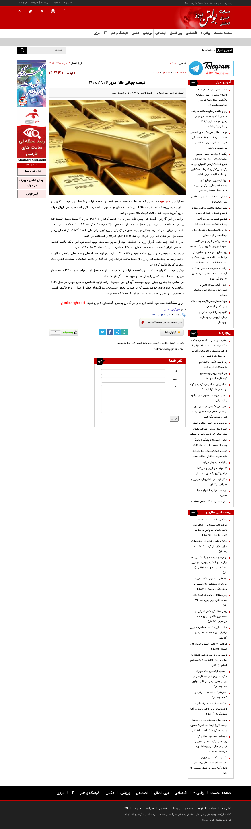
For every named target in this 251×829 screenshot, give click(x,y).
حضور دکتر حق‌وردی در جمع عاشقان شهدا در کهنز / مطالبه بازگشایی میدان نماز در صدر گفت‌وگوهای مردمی (211, 97)
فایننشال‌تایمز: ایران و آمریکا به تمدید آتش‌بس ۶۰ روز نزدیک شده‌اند (208, 243)
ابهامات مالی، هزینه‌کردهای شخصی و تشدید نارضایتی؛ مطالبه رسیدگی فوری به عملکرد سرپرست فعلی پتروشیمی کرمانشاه (208, 140)
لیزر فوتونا (32, 194)
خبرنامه (34, 2)
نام (176, 371)
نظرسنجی (163, 808)
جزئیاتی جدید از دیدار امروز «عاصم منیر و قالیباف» (209, 199)
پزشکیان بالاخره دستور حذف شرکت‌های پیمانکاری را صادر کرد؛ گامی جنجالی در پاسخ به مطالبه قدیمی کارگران (210, 527)
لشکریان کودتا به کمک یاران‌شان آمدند (210, 695)
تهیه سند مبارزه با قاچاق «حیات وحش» (211, 493)
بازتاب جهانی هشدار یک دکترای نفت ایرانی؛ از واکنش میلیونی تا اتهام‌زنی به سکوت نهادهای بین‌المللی (208, 565)
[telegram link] (117, 332)
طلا (153, 315)
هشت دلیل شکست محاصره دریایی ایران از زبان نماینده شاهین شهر (208, 633)
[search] (22, 50)
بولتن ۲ (205, 33)
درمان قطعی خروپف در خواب (31, 183)
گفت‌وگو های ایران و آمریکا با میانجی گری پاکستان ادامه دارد (211, 470)
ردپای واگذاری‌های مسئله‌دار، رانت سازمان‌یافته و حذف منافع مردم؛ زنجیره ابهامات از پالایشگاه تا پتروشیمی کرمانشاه (209, 119)
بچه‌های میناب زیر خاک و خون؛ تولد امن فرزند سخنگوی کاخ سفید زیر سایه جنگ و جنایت (208, 584)
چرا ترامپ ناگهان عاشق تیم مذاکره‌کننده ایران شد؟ (213, 364)
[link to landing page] (211, 18)
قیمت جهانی (164, 315)
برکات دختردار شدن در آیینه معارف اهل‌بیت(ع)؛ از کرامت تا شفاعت (209, 546)
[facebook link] (110, 332)
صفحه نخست (223, 33)
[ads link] (211, 68)
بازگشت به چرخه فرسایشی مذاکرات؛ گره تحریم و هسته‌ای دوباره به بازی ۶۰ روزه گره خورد (208, 274)
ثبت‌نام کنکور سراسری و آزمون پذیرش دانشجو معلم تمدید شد (211, 221)
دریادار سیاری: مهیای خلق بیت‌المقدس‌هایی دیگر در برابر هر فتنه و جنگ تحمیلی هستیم (210, 185)
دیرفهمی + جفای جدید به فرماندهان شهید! (208, 646)
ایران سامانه (208, 820)
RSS (125, 808)
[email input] (133, 380)
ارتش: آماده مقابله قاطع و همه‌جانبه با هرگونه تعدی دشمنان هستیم (210, 290)
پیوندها (44, 2)
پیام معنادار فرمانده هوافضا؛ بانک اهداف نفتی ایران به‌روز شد (210, 600)
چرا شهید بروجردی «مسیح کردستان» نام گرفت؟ (213, 375)
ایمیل (174, 379)
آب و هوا (23, 2)
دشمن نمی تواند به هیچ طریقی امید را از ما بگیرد (209, 398)
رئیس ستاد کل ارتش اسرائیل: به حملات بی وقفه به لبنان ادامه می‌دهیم (210, 616)
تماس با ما (68, 2)
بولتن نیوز (165, 201)
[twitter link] (102, 332)
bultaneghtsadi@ (72, 303)
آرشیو (200, 808)
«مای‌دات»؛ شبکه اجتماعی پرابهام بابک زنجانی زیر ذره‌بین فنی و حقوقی (208, 431)
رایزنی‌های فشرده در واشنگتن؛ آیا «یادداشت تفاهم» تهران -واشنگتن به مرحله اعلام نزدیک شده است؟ (209, 257)
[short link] (164, 323)
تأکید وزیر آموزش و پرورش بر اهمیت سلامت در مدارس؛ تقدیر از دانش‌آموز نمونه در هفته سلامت (208, 765)
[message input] (133, 399)
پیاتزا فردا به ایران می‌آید (215, 462)
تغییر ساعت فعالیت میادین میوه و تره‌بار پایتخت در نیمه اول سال (209, 210)
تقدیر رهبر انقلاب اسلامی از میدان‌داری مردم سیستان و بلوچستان (213, 317)
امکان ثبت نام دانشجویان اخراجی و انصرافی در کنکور (209, 482)
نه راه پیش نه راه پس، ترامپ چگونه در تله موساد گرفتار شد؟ (208, 386)
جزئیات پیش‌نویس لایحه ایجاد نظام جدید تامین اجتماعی (209, 303)
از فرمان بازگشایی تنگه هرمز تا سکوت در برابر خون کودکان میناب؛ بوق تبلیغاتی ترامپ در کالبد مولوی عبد (209, 679)
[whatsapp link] (124, 332)
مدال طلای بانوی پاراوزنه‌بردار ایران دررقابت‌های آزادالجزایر (209, 232)
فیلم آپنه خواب (32, 171)
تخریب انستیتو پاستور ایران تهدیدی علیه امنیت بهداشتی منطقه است (209, 453)
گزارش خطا (172, 332)
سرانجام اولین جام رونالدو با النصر (209, 423)
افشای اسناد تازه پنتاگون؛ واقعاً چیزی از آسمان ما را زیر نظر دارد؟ (210, 442)
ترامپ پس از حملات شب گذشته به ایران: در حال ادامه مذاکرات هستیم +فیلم (208, 660)
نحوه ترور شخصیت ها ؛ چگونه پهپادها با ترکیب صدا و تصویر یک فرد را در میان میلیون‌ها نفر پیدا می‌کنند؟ (210, 744)
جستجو (189, 808)
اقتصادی (166, 73)
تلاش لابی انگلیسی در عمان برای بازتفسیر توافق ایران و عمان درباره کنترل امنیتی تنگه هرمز (209, 412)
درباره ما (56, 2)
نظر (175, 387)
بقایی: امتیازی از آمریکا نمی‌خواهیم (209, 502)
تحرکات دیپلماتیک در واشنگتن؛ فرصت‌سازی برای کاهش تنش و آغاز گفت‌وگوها (208, 709)
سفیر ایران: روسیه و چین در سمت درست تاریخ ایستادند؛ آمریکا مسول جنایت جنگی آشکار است (208, 725)
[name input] (133, 372)
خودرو (156, 73)
